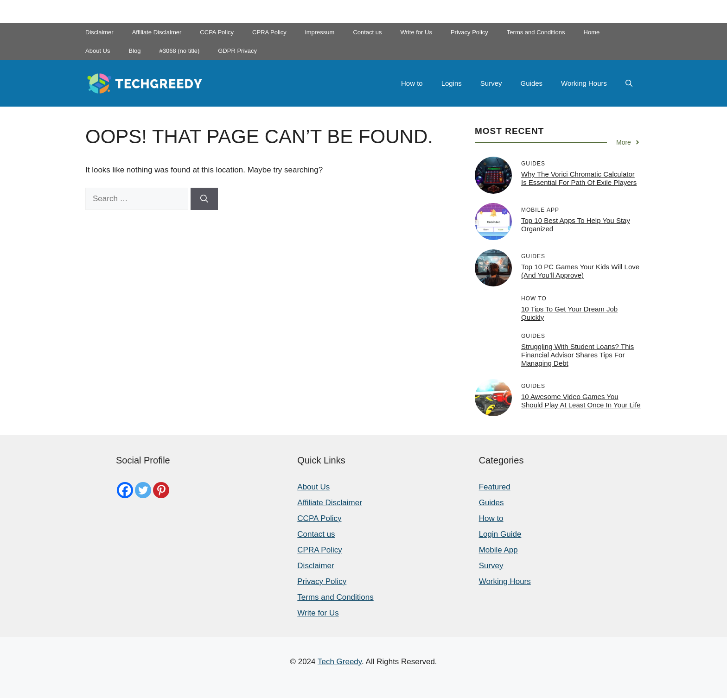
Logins (451, 83)
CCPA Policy (217, 32)
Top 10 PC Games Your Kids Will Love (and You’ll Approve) (580, 271)
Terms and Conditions (536, 32)
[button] (629, 83)
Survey (491, 83)
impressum (320, 32)
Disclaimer (99, 32)
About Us (97, 50)
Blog (134, 50)
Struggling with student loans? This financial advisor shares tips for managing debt (577, 355)
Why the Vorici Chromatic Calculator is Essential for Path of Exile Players (579, 178)
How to (412, 83)
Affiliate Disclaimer (157, 32)
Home (592, 32)
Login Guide (500, 534)
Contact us (367, 32)
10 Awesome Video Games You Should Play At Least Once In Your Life (581, 401)
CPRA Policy (269, 32)
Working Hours (584, 83)
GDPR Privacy (237, 50)
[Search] (204, 199)
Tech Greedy (340, 661)
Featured (494, 486)
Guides (532, 83)
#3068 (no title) (179, 50)
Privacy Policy (469, 32)
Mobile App (498, 550)
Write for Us (416, 32)
